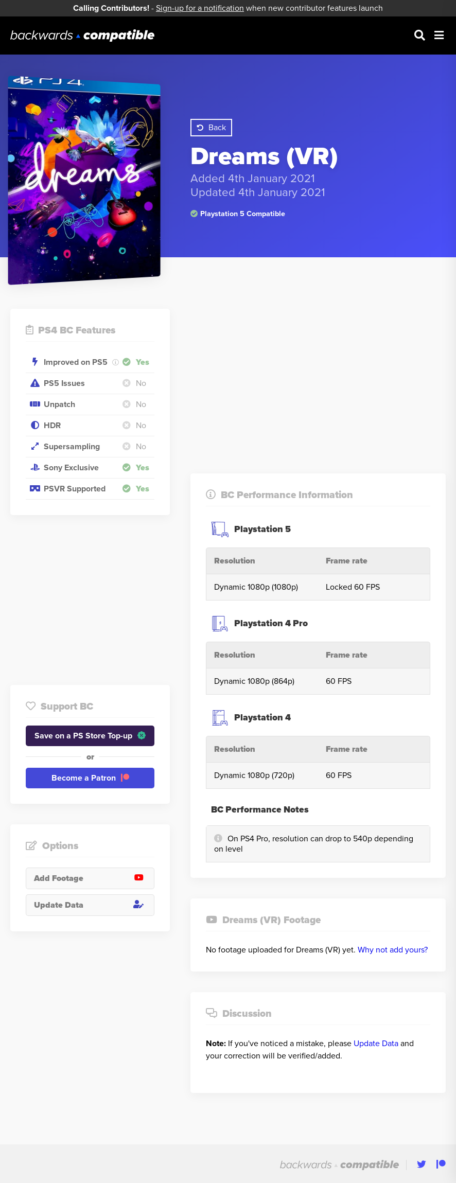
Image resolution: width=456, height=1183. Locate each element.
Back (211, 127)
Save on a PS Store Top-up (90, 736)
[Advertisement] (90, 600)
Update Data (94, 905)
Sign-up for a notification (200, 8)
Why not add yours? (393, 950)
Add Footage (94, 878)
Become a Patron (90, 778)
